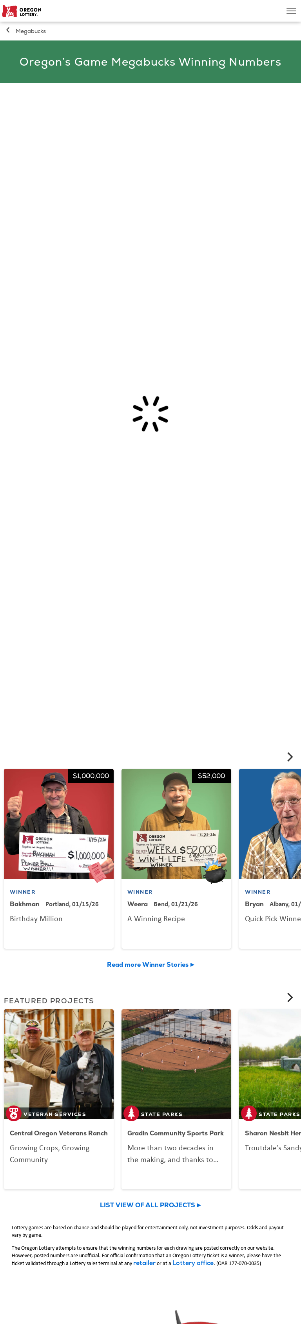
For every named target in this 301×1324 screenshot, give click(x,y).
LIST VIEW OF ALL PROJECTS (147, 1205)
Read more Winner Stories (148, 964)
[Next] (289, 757)
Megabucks (31, 31)
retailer (144, 1263)
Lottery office (193, 1263)
